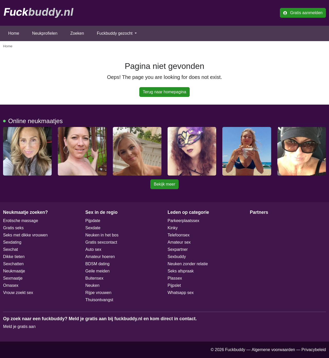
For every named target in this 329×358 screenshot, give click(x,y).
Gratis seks (13, 228)
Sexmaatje (13, 278)
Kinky (173, 228)
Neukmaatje (14, 271)
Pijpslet (174, 285)
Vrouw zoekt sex (18, 292)
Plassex (175, 278)
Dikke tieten (14, 256)
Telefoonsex (178, 235)
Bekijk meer (164, 184)
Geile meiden (97, 271)
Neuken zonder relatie (188, 264)
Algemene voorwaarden (273, 349)
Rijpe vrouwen (98, 292)
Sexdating (12, 242)
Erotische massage (20, 220)
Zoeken (77, 33)
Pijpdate (92, 220)
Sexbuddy (177, 256)
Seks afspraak (181, 271)
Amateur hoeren (100, 256)
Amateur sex (179, 242)
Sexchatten (13, 264)
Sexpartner (178, 249)
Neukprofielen (45, 33)
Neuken (92, 285)
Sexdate (92, 228)
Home (13, 33)
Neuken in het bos (101, 235)
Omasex (11, 285)
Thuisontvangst (99, 300)
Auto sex (93, 249)
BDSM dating (97, 264)
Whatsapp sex (181, 292)
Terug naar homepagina (164, 92)
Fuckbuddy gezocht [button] (115, 33)
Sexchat (10, 249)
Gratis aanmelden (303, 13)
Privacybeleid (313, 349)
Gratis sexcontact (101, 242)
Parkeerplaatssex (183, 220)
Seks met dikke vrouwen (25, 235)
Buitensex (94, 278)
